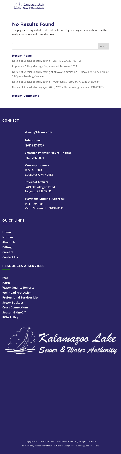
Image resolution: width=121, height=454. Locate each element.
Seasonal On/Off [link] (14, 312)
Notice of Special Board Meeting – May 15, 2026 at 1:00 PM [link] (46, 60)
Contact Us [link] (10, 257)
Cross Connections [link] (15, 307)
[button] (106, 8)
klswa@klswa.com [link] (38, 132)
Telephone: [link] (33, 140)
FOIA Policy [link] (10, 317)
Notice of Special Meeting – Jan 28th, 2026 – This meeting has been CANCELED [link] (58, 87)
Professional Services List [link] (20, 297)
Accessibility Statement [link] (45, 445)
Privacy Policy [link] (28, 445)
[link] (29, 6)
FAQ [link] (5, 277)
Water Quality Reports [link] (18, 287)
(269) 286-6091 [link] (34, 158)
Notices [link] (7, 237)
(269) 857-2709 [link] (34, 145)
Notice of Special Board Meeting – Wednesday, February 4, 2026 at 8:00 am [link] (56, 81)
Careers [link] (7, 252)
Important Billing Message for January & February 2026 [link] (44, 66)
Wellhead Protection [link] (17, 292)
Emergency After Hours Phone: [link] (48, 153)
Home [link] (6, 232)
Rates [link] (6, 282)
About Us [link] (8, 242)
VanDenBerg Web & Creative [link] (86, 445)
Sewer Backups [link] (13, 302)
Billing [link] (7, 247)
